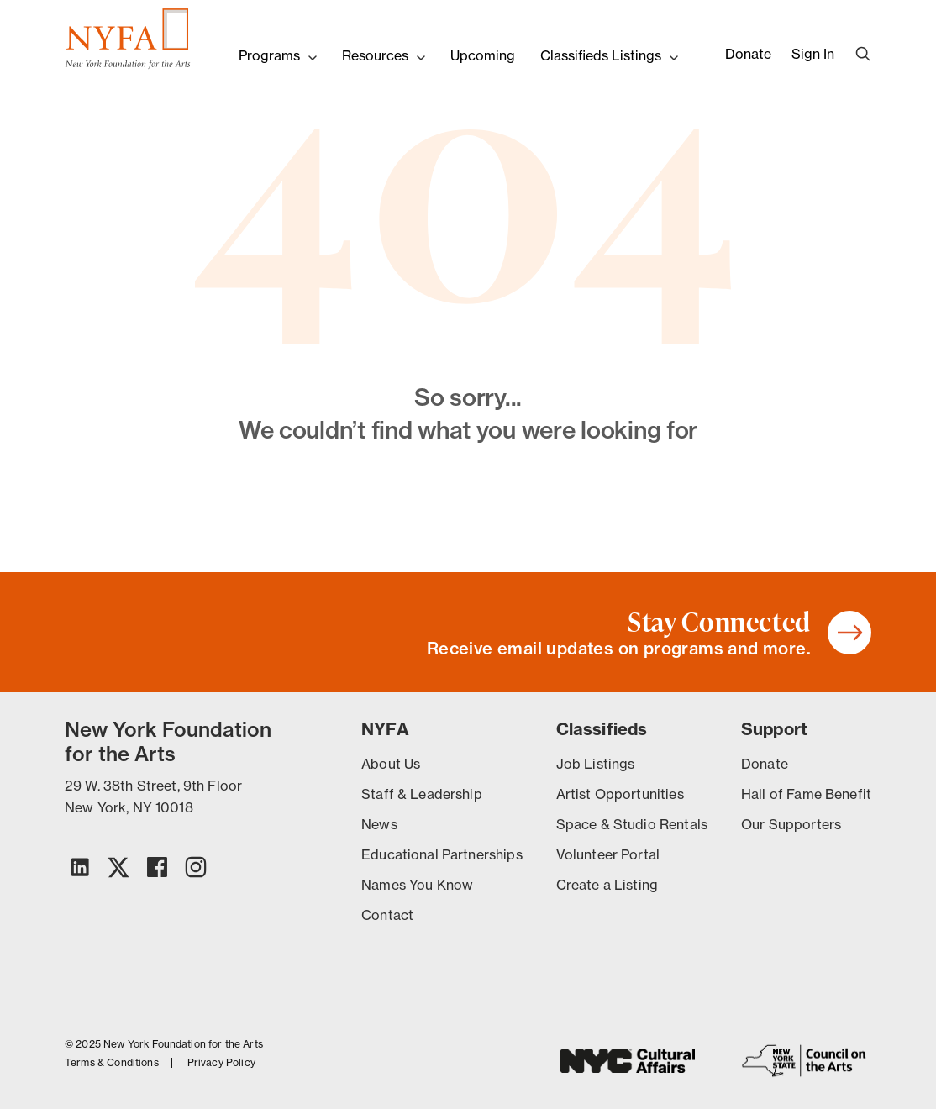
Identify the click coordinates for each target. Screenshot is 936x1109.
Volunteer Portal (608, 854)
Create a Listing (607, 884)
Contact (387, 915)
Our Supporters (791, 824)
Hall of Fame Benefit (806, 794)
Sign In (812, 53)
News (379, 824)
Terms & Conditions (112, 1063)
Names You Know (417, 884)
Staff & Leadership (421, 794)
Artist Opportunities (620, 794)
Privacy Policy (221, 1063)
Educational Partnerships (442, 854)
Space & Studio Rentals (631, 824)
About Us (390, 763)
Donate (748, 53)
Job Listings (595, 763)
